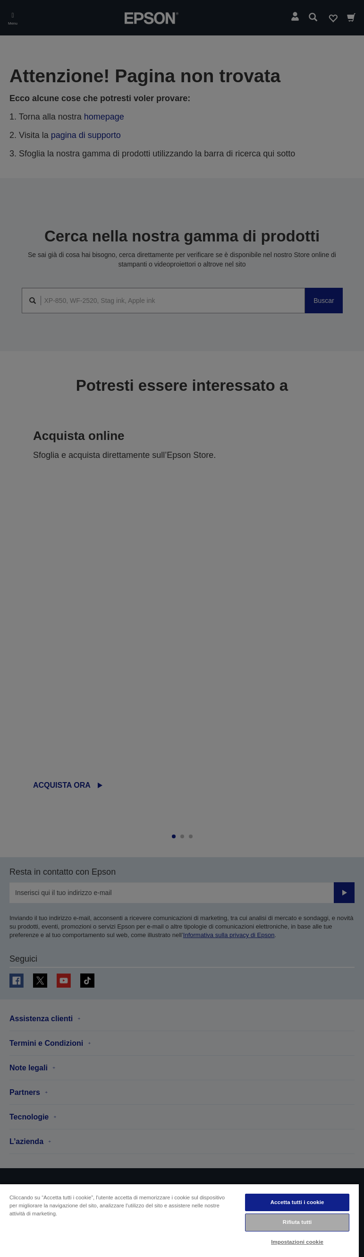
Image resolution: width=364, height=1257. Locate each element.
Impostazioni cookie (297, 1242)
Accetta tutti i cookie (297, 1202)
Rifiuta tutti (297, 1222)
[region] (179, 1220)
